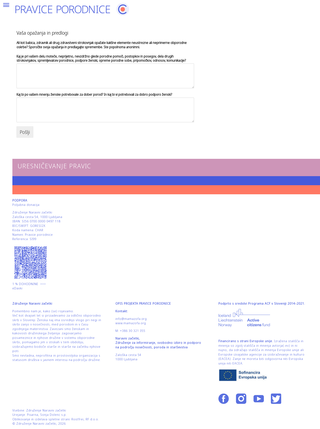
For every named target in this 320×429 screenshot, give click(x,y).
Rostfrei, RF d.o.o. (85, 419)
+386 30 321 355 (132, 331)
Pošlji (25, 132)
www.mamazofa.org (130, 323)
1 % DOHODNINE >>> (29, 284)
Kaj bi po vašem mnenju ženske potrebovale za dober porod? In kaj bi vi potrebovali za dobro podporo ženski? (94, 94)
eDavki (18, 288)
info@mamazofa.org (131, 319)
